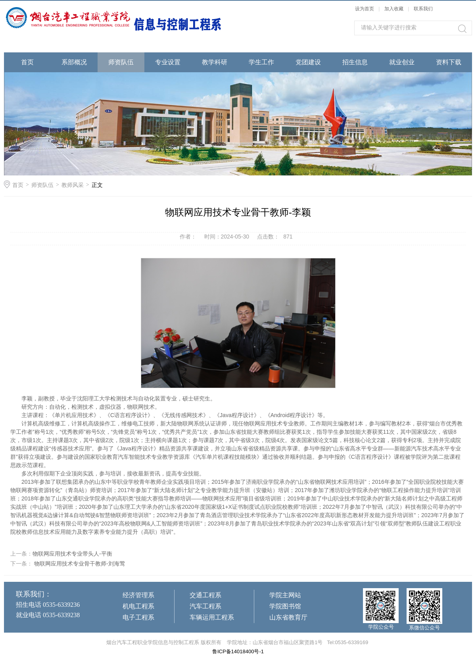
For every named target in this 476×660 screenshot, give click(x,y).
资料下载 (448, 62)
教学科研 (214, 62)
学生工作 (261, 62)
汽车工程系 (205, 606)
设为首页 (364, 9)
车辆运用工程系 (212, 617)
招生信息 (355, 62)
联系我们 (423, 9)
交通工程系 (205, 595)
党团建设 (308, 62)
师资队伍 (121, 62)
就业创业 (402, 62)
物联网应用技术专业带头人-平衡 (72, 553)
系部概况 (74, 62)
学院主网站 (285, 595)
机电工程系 (138, 606)
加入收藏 (393, 9)
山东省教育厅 (288, 617)
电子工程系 (138, 617)
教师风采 (72, 185)
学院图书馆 (285, 606)
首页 (27, 62)
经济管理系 (138, 595)
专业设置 (167, 62)
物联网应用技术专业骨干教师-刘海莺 (79, 563)
